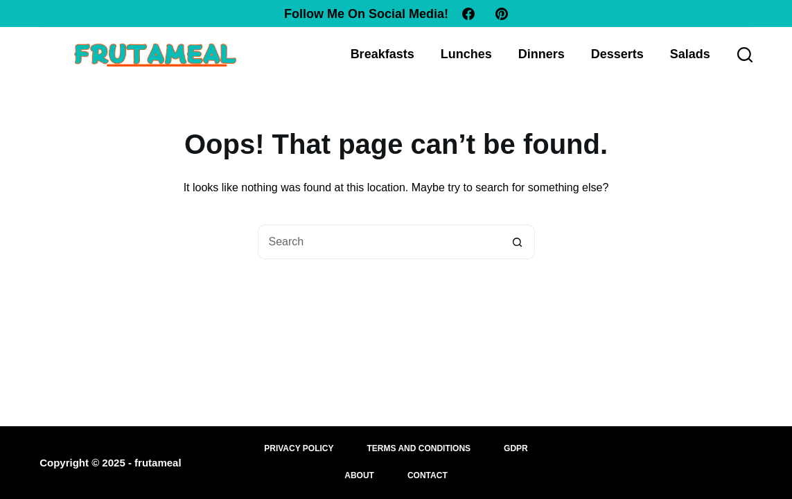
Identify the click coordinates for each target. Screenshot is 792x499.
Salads (690, 54)
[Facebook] (468, 14)
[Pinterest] (501, 14)
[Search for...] (379, 242)
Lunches (466, 54)
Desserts (617, 54)
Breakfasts (382, 54)
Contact (427, 475)
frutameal (158, 463)
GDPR (516, 448)
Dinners (541, 54)
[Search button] (517, 242)
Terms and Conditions (419, 448)
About (359, 475)
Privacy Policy (298, 448)
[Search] (745, 54)
